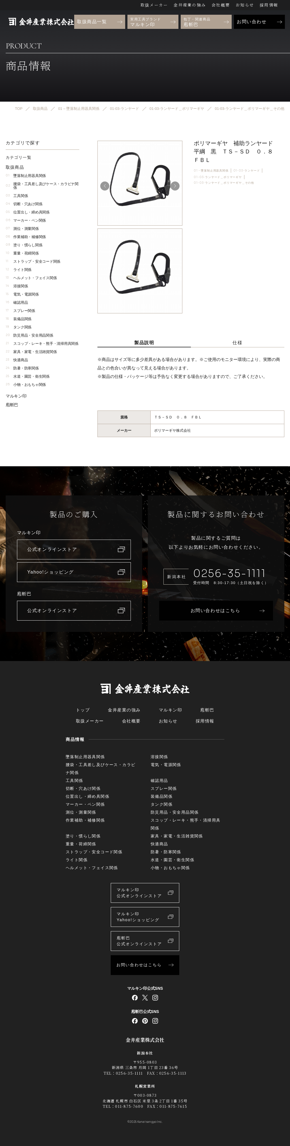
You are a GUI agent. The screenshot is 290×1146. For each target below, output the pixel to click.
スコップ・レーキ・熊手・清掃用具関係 (42, 343)
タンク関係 (18, 327)
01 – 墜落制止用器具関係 (211, 170)
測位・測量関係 (22, 228)
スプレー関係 (20, 311)
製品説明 (144, 342)
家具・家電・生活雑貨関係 (31, 352)
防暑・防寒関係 (22, 368)
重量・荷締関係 (22, 253)
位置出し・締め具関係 (28, 212)
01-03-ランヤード (246, 170)
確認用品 (17, 302)
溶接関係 (17, 286)
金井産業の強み (190, 5)
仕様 (237, 342)
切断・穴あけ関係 (24, 204)
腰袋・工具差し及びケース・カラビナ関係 (42, 186)
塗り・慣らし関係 (24, 245)
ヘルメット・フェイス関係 (31, 278)
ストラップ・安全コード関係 (33, 261)
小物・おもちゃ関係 (26, 384)
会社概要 (221, 5)
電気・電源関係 (22, 294)
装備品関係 (18, 319)
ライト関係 (18, 270)
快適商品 (17, 360)
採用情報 (269, 5)
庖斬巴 (12, 404)
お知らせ (245, 5)
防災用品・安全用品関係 (29, 335)
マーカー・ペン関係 (26, 220)
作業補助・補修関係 (26, 237)
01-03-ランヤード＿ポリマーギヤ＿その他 (224, 182)
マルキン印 (16, 396)
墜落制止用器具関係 (26, 176)
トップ (83, 709)
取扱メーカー (154, 5)
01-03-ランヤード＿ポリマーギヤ (218, 177)
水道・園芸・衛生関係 (28, 376)
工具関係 (17, 196)
